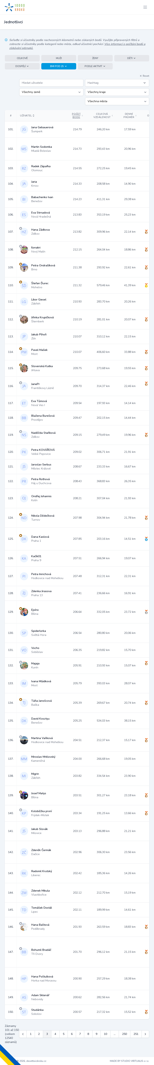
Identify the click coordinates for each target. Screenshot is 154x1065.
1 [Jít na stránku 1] (30, 1034)
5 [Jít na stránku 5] (63, 1034)
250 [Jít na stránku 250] (124, 1034)
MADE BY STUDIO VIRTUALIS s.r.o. (129, 1061)
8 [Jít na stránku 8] (88, 1034)
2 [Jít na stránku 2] (39, 1034)
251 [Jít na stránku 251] (136, 1034)
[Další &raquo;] (145, 1034)
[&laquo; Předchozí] (23, 1034)
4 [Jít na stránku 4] (55, 1034)
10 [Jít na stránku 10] (105, 1034)
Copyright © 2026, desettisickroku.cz (25, 1061)
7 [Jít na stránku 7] (80, 1034)
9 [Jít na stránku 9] (96, 1034)
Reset (144, 75)
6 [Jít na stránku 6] (72, 1034)
